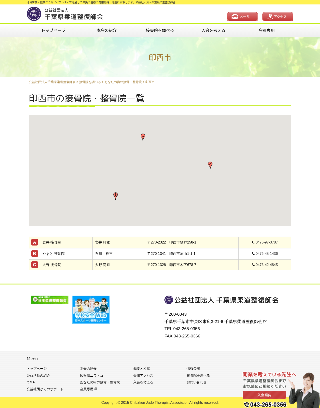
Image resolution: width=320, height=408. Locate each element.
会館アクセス (143, 375)
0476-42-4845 (267, 265)
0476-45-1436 (267, 254)
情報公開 (193, 368)
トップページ (53, 30)
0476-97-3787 (267, 242)
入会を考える (213, 30)
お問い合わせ (197, 382)
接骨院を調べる (160, 30)
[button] (210, 165)
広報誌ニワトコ (91, 375)
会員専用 (267, 30)
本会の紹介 (107, 30)
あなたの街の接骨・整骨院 (100, 382)
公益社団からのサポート (45, 389)
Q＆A (31, 382)
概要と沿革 (141, 368)
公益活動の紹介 (38, 375)
